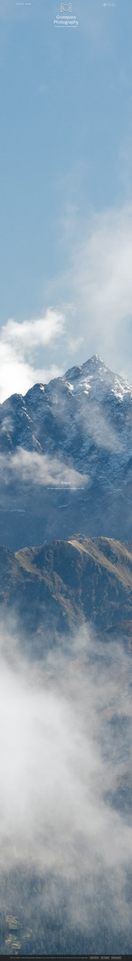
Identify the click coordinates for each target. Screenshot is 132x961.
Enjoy (77, 482)
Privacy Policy (20, 4)
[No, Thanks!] (129, 958)
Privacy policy (116, 958)
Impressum (28, 4)
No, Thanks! (105, 958)
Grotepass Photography (66, 19)
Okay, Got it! (94, 958)
